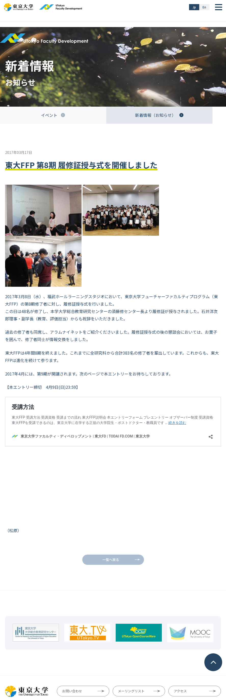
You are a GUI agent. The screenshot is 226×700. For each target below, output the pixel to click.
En (204, 7)
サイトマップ (66, 675)
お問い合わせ (72, 630)
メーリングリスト (131, 630)
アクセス (180, 630)
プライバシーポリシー (124, 675)
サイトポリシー (92, 675)
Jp (194, 7)
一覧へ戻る (110, 498)
